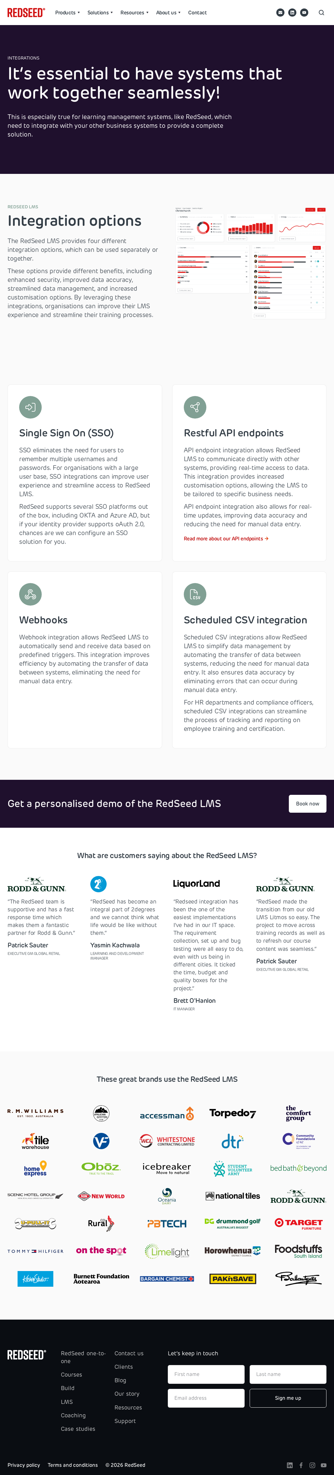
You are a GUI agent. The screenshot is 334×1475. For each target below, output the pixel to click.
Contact (197, 12)
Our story (127, 1393)
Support (125, 1421)
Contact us (129, 1353)
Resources (128, 1407)
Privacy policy (24, 1465)
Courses (71, 1374)
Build (68, 1388)
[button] (67, 12)
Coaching (73, 1415)
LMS (67, 1402)
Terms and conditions (73, 1465)
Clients (123, 1366)
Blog (120, 1380)
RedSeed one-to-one (83, 1357)
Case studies (78, 1428)
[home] (26, 12)
